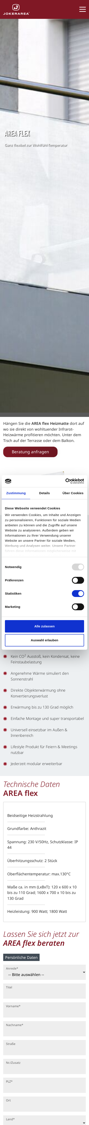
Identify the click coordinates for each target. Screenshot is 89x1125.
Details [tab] (44, 493)
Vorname (13, 1006)
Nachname (14, 1024)
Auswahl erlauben (44, 640)
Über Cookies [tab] (72, 493)
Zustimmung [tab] (16, 493)
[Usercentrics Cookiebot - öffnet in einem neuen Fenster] (65, 481)
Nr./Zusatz (13, 1063)
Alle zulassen (44, 626)
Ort (8, 1100)
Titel (9, 987)
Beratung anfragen (30, 452)
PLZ (9, 1081)
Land (10, 1119)
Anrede (12, 968)
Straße (10, 1044)
